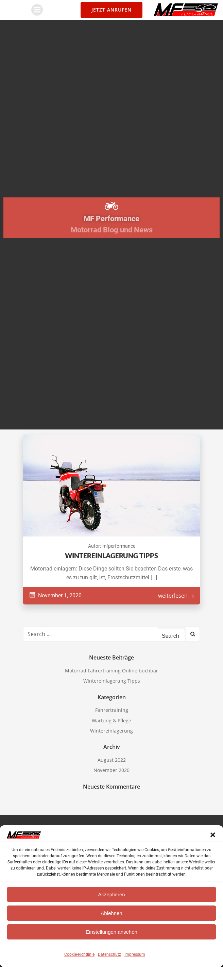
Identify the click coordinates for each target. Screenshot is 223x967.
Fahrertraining (111, 710)
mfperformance (118, 546)
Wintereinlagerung (111, 730)
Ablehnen (111, 913)
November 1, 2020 (55, 595)
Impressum (134, 954)
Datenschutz (109, 954)
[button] (212, 834)
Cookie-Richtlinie (79, 954)
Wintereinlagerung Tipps (111, 681)
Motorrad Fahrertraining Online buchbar (111, 670)
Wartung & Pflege (111, 720)
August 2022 (112, 760)
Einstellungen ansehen (111, 932)
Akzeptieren (111, 894)
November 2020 (111, 770)
